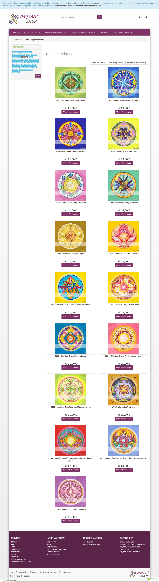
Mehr (38, 76)
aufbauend (16, 72)
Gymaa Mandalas (32, 32)
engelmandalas (26, 67)
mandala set (16, 57)
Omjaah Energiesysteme (84, 32)
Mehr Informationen (70, 112)
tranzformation (26, 52)
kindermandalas (17, 62)
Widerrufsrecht (53, 552)
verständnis (16, 52)
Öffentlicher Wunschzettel (21, 562)
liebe (31, 57)
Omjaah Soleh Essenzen (122, 32)
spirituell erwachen (18, 54)
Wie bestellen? (53, 554)
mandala (24, 57)
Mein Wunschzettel (18, 559)
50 (99, 63)
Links (13, 547)
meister (34, 54)
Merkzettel (15, 557)
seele (28, 54)
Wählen (116, 63)
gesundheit (16, 64)
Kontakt (14, 542)
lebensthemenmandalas (20, 59)
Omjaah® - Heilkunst (91, 544)
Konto (13, 554)
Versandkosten (10, 581)
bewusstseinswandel (26, 69)
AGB (49, 544)
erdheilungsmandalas (28, 64)
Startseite (16, 32)
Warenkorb (15, 552)
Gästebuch (15, 549)
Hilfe (12, 544)
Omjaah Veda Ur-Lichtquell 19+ (56, 32)
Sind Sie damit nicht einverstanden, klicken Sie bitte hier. (77, 6)
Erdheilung (103, 32)
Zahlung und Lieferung (56, 549)
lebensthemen (33, 59)
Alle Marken (88, 542)
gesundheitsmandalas (31, 62)
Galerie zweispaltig (137, 63)
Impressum (51, 542)
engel (34, 67)
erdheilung (16, 67)
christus (15, 69)
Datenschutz (52, 547)
